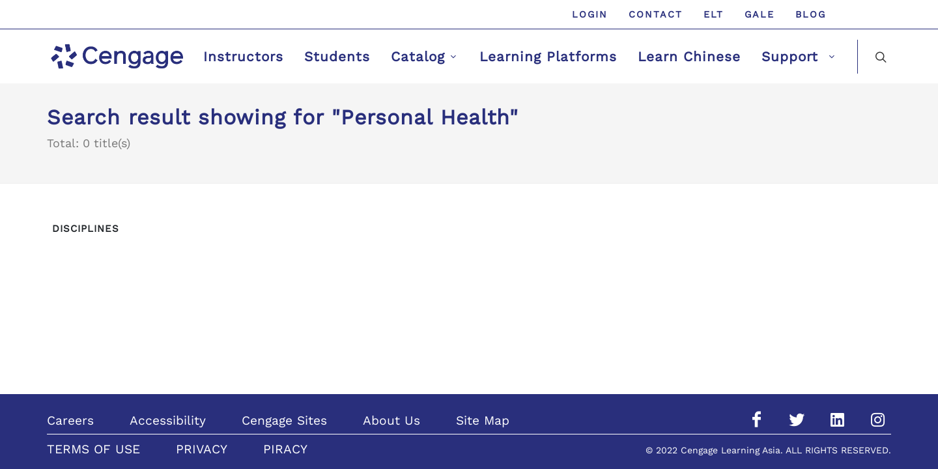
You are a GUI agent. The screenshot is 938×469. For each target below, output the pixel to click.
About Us (391, 420)
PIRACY (285, 449)
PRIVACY (201, 449)
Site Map (482, 420)
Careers (70, 420)
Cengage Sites (284, 420)
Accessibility (168, 420)
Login (590, 14)
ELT (714, 14)
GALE (760, 14)
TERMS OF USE (93, 449)
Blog (810, 14)
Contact (656, 14)
